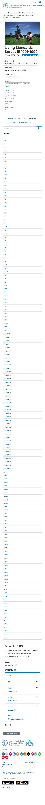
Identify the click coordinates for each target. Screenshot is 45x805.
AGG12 (6, 510)
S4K (5, 213)
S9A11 (5, 268)
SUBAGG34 (7, 448)
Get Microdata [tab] (25, 123)
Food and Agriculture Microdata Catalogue (22, 13)
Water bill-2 (12, 701)
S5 (4, 216)
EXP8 (5, 537)
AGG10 (6, 503)
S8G (5, 258)
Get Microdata (30, 55)
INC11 (5, 620)
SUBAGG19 (7, 396)
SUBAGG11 (7, 368)
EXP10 (6, 544)
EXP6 (5, 530)
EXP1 (5, 513)
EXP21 (6, 582)
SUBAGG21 (7, 403)
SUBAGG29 (7, 430)
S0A (5, 137)
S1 (4, 144)
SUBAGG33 (7, 444)
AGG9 (6, 499)
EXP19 (6, 575)
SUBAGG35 (7, 451)
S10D (5, 292)
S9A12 (6, 271)
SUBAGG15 (7, 382)
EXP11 (5, 548)
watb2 (10, 697)
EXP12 (6, 551)
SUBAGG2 (7, 337)
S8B (5, 237)
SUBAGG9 (7, 361)
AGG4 (6, 482)
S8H (5, 261)
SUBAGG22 (7, 406)
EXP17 (6, 568)
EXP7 (5, 534)
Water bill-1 (12, 692)
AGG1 (5, 472)
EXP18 (6, 572)
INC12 (5, 624)
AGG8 (6, 496)
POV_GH (6, 641)
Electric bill (12, 710)
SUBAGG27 (7, 423)
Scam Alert (5, 773)
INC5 (5, 600)
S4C (5, 182)
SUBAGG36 (7, 454)
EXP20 (6, 579)
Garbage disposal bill (16, 719)
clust (10, 675)
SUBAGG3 (7, 341)
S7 (4, 223)
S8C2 (5, 244)
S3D (5, 161)
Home (5, 13)
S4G (5, 202)
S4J (5, 209)
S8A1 (5, 227)
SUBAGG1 (7, 334)
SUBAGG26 (7, 420)
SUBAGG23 (7, 410)
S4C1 (5, 185)
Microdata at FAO (38, 6)
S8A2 (5, 230)
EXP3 (5, 520)
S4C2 (5, 189)
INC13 (5, 627)
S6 (4, 220)
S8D (5, 247)
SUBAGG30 (7, 434)
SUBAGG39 (7, 465)
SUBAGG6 (7, 351)
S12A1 (5, 320)
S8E (5, 251)
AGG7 (6, 492)
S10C (5, 289)
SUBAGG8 (7, 358)
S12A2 (6, 323)
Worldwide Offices (30, 762)
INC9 (5, 613)
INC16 (5, 638)
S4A (5, 164)
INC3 (5, 593)
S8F (5, 254)
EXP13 (6, 555)
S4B (5, 168)
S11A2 (5, 303)
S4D (5, 192)
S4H (5, 206)
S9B (5, 275)
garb (9, 715)
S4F (5, 199)
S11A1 (5, 299)
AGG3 (6, 479)
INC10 (5, 617)
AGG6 (6, 489)
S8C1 (5, 240)
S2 (4, 147)
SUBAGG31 (7, 437)
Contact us (11, 772)
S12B (5, 327)
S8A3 (5, 233)
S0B (5, 140)
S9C (5, 278)
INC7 (5, 607)
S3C (5, 158)
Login (34, 2)
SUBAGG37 (7, 458)
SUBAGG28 (7, 427)
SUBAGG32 (7, 441)
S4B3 (5, 178)
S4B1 (5, 171)
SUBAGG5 (7, 347)
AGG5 (6, 486)
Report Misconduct (18, 773)
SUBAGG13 (7, 375)
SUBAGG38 (7, 461)
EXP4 (5, 524)
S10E (5, 296)
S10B (5, 285)
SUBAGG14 (7, 379)
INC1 (5, 586)
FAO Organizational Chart (7, 764)
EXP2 (5, 517)
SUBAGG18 (7, 392)
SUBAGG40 (7, 468)
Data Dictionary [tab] (30, 119)
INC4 (5, 596)
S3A (5, 151)
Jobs (3, 772)
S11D (5, 316)
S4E (5, 196)
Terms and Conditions (25, 772)
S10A (5, 282)
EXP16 (6, 565)
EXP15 (6, 562)
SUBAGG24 (7, 413)
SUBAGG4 (7, 344)
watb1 (10, 688)
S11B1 (5, 306)
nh (9, 682)
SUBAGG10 (7, 365)
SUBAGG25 (7, 417)
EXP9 (5, 541)
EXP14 (6, 558)
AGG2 (6, 475)
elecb (10, 706)
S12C (5, 330)
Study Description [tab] (13, 119)
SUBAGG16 (7, 385)
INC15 (5, 634)
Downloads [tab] (11, 123)
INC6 (5, 603)
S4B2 (5, 175)
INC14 (5, 631)
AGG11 (6, 506)
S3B (5, 154)
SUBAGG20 (7, 399)
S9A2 (5, 265)
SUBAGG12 (7, 372)
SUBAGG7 (7, 354)
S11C (5, 313)
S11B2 (5, 309)
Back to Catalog (11, 733)
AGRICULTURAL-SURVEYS (11, 15)
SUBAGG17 (7, 389)
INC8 (5, 610)
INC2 (5, 589)
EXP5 (5, 527)
